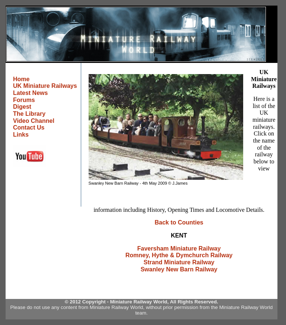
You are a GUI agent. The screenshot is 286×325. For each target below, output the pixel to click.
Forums (24, 100)
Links (21, 134)
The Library (29, 114)
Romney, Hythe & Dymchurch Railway (179, 255)
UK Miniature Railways (45, 86)
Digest (22, 106)
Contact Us (28, 127)
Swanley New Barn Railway (178, 269)
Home (21, 79)
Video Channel (33, 121)
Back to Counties (179, 222)
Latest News (30, 93)
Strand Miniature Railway (178, 262)
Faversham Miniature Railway (179, 248)
